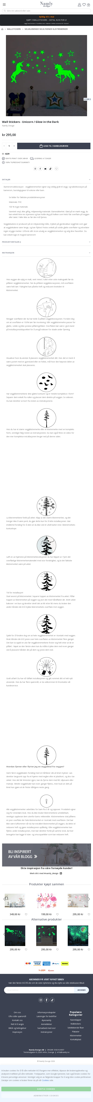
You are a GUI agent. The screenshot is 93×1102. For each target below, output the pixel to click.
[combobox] (46, 11)
